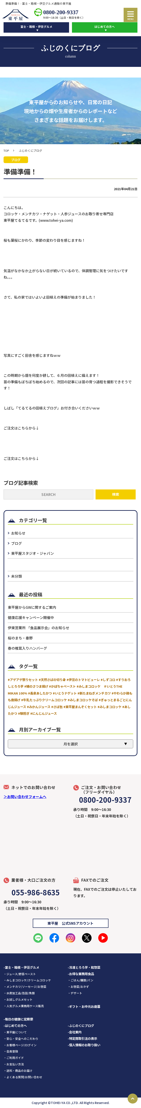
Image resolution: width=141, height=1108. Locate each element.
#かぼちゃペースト (62, 686)
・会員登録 (11, 1051)
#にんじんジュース (43, 713)
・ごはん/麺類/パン (80, 980)
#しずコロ (108, 679)
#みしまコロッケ (109, 706)
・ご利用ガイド (14, 1058)
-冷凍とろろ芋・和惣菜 (84, 967)
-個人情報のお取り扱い (84, 1044)
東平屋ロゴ (16, 15)
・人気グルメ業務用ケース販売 (24, 1006)
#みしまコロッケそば (83, 700)
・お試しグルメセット (18, 999)
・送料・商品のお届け (18, 1070)
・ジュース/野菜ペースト (20, 974)
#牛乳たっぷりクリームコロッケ (44, 700)
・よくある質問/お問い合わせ (23, 1077)
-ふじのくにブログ (81, 1025)
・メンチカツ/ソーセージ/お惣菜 (25, 987)
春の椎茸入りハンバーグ (27, 648)
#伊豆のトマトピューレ (83, 679)
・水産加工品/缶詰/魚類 (19, 993)
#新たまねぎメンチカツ (94, 693)
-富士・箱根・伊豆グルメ (21, 967)
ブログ (16, 543)
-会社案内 (75, 1032)
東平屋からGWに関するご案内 (32, 607)
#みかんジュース (38, 706)
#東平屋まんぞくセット (80, 706)
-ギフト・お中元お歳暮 (84, 1006)
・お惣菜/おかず (78, 987)
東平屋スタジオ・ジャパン (32, 553)
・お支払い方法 (14, 1064)
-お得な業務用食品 (81, 973)
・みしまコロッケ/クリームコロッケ (27, 980)
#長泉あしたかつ (40, 693)
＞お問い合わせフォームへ (25, 796)
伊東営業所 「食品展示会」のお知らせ (38, 627)
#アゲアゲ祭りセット (23, 679)
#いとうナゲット (65, 693)
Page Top (133, 1099)
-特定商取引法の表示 (82, 1038)
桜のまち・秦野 (20, 638)
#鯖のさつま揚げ (36, 686)
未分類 (16, 576)
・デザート (75, 993)
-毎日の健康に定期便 (18, 1019)
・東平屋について (15, 1032)
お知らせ (18, 533)
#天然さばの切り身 (52, 679)
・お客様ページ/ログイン (20, 1045)
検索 (115, 494)
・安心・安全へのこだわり (21, 1038)
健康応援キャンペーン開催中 (31, 617)
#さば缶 (57, 706)
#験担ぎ (23, 713)
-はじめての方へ (15, 1025)
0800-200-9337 (60, 12)
